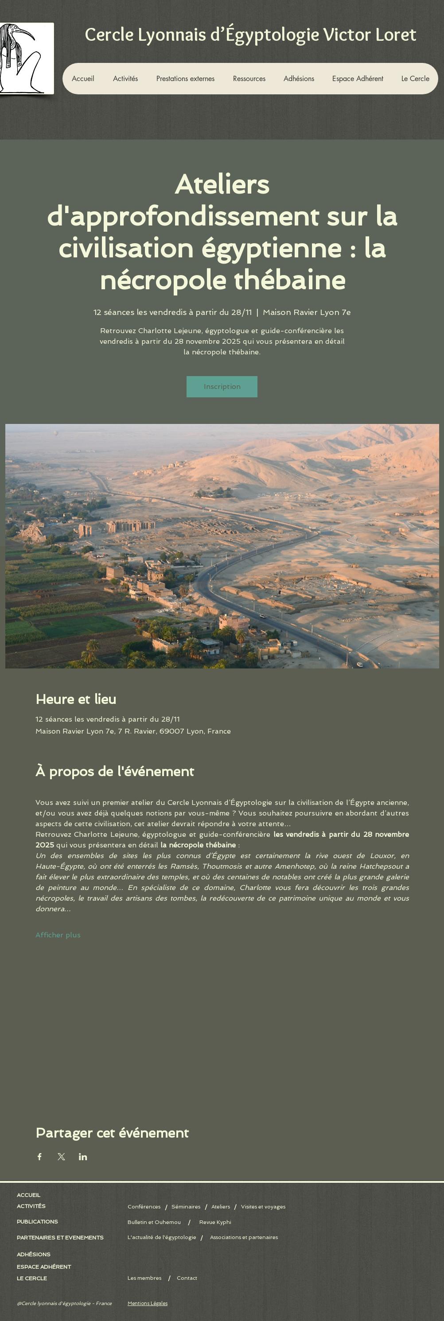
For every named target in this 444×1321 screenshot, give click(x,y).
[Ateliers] (220, 1207)
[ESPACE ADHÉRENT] (47, 1267)
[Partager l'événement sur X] (61, 1156)
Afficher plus (58, 935)
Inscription (222, 386)
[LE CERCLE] (34, 1278)
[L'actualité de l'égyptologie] (162, 1237)
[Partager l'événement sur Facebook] (39, 1156)
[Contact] (186, 1278)
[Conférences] (146, 1207)
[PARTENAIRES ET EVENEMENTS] (60, 1238)
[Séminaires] (186, 1207)
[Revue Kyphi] (215, 1222)
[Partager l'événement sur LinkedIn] (83, 1156)
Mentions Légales (147, 1303)
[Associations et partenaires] (244, 1237)
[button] (125, 78)
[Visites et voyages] (263, 1207)
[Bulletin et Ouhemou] (158, 1222)
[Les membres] (158, 1278)
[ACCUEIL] (30, 1195)
